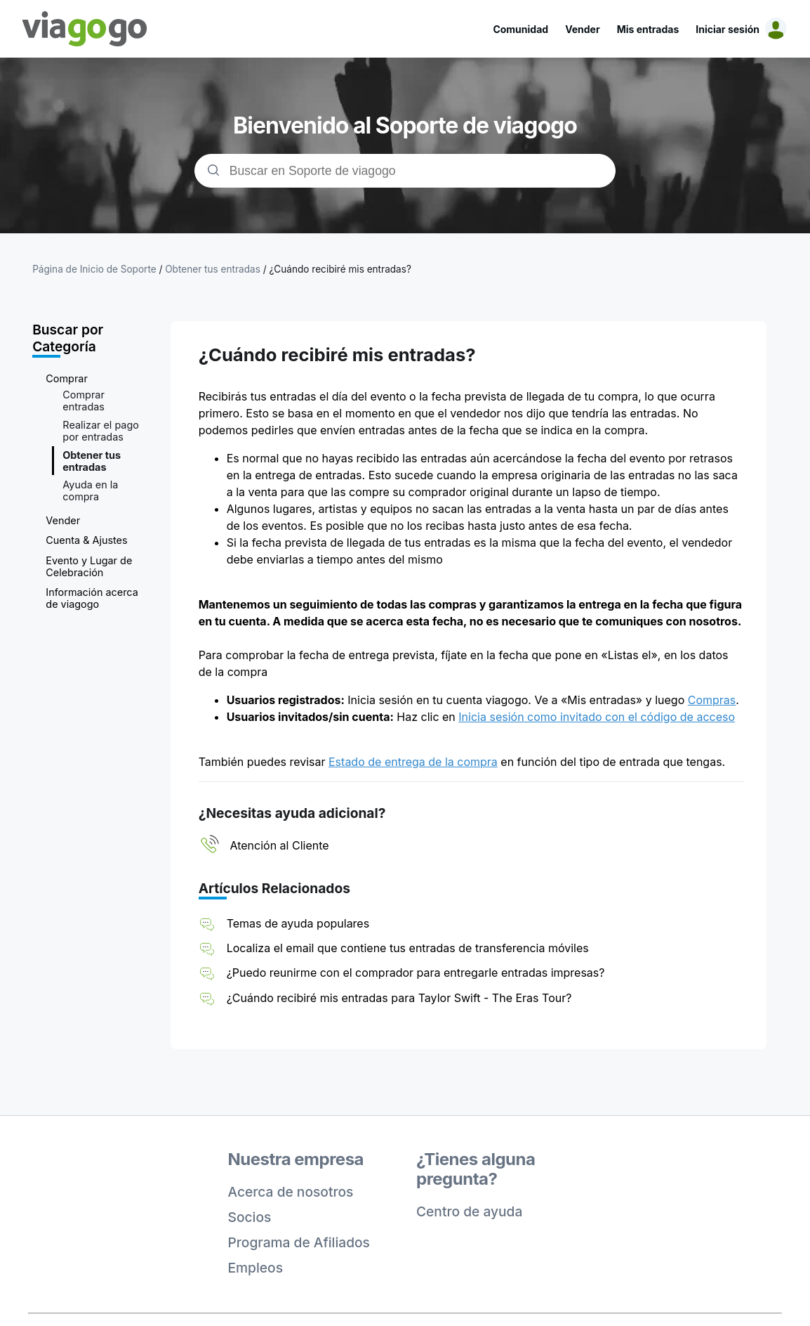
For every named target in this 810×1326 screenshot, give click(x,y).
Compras (712, 700)
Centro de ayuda (469, 1211)
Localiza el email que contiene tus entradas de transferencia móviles (408, 948)
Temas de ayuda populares (298, 923)
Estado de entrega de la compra (413, 762)
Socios (250, 1217)
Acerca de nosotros (291, 1191)
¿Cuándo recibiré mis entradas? (340, 269)
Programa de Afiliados (299, 1242)
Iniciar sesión (727, 29)
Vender (582, 29)
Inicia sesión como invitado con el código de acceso (596, 717)
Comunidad (520, 29)
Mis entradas (648, 29)
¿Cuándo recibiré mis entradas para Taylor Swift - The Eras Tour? (399, 998)
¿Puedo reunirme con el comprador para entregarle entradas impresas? (416, 973)
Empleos (256, 1267)
